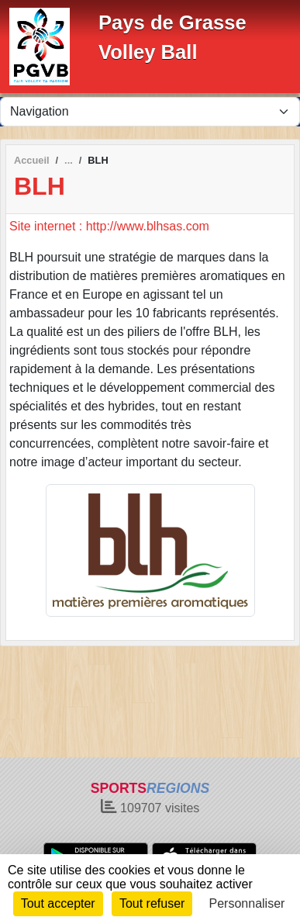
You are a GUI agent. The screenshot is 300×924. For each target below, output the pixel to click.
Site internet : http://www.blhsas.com (109, 226)
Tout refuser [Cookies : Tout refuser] (151, 903)
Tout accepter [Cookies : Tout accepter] (58, 903)
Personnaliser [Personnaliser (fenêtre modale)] (247, 903)
